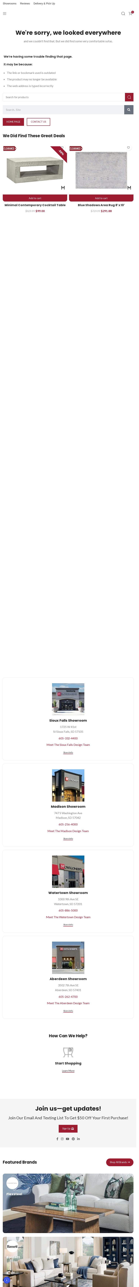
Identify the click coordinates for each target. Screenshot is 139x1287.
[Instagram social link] (62, 1183)
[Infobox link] (68, 1247)
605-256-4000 (68, 824)
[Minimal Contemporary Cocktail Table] (35, 170)
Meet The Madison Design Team (68, 831)
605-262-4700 (68, 996)
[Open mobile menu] (4, 13)
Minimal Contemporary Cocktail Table (35, 205)
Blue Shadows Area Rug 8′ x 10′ (101, 205)
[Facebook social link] (57, 1183)
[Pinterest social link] (73, 1183)
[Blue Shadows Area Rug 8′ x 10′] (101, 170)
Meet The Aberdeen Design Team (68, 1003)
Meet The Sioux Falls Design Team (68, 744)
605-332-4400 (68, 738)
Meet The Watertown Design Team (68, 917)
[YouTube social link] (68, 1183)
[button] (35, 198)
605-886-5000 (68, 910)
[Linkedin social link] (78, 1183)
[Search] (123, 13)
